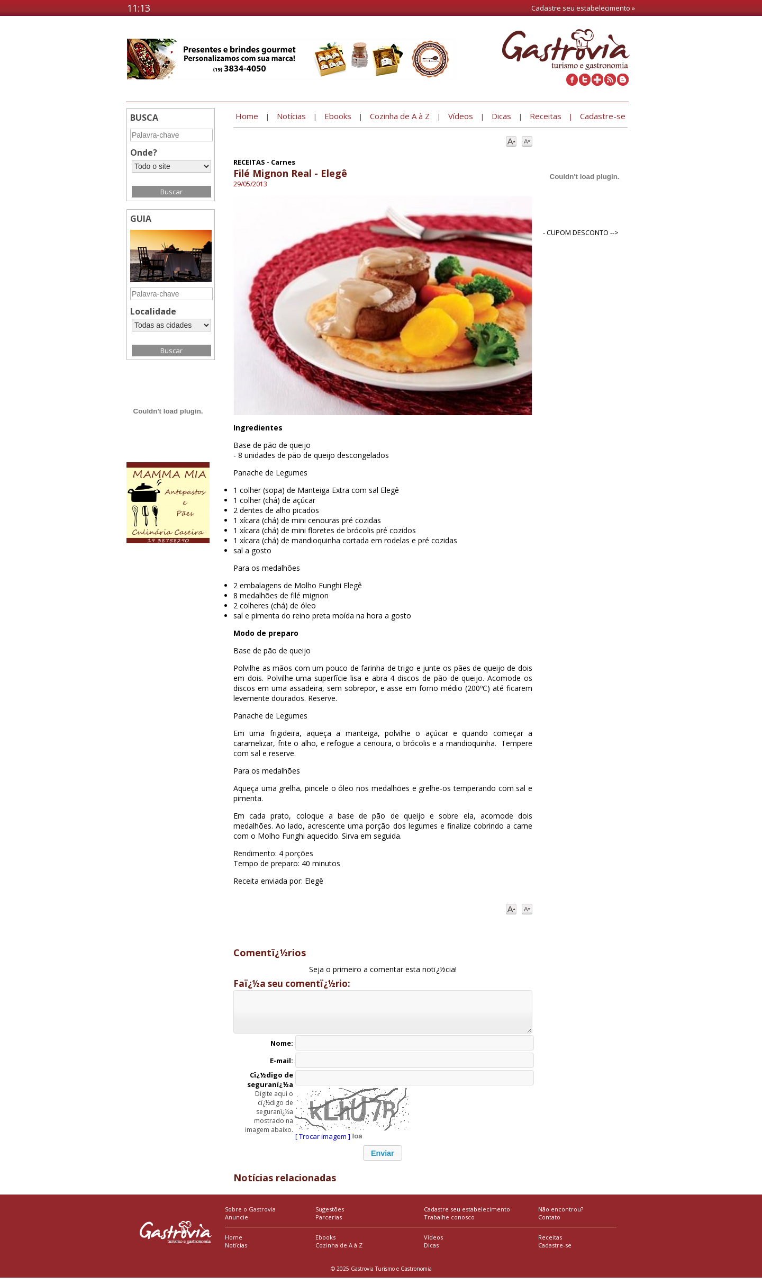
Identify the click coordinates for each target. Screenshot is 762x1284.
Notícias (236, 1251)
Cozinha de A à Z (338, 1251)
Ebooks (325, 1243)
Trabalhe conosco (449, 1223)
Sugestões (329, 1215)
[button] (382, 1159)
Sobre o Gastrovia (250, 1215)
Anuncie (236, 1223)
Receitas (550, 1243)
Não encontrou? (560, 1215)
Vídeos (433, 1243)
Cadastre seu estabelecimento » (583, 8)
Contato (549, 1223)
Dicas (431, 1251)
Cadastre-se (555, 1251)
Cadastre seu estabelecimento (467, 1215)
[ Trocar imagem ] (322, 1142)
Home (233, 1243)
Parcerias (328, 1223)
